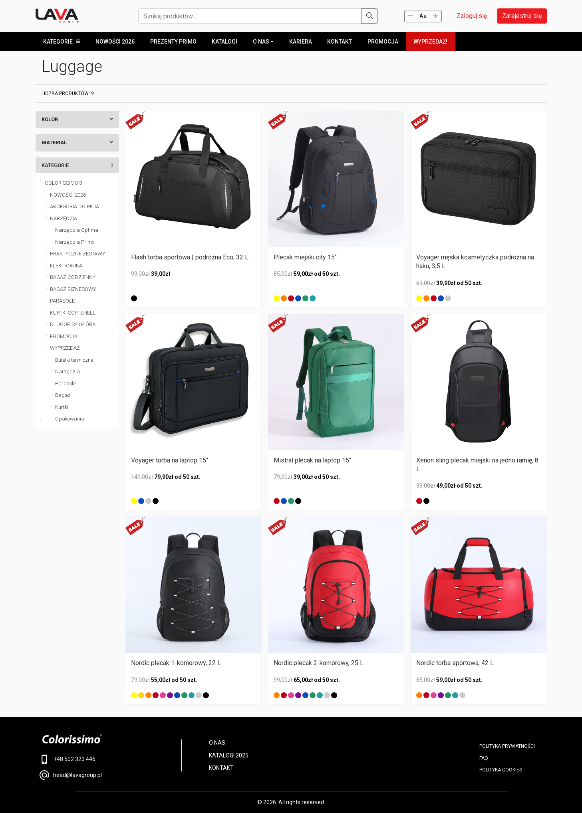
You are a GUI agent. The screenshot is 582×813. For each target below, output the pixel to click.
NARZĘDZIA (63, 218)
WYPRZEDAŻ (65, 348)
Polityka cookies (500, 770)
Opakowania (69, 419)
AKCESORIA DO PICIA (74, 207)
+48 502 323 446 (68, 759)
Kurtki (61, 407)
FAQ (483, 758)
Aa (423, 16)
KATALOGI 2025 (228, 755)
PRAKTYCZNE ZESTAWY (77, 254)
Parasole (65, 384)
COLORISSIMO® (64, 183)
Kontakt (339, 41)
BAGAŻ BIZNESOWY (73, 289)
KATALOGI (224, 41)
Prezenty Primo (173, 41)
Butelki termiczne (74, 360)
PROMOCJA (382, 41)
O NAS (260, 41)
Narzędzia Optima (76, 230)
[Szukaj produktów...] (250, 16)
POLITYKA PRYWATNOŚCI (507, 746)
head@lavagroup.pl (71, 775)
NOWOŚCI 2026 (68, 195)
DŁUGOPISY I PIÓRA (72, 325)
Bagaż (62, 396)
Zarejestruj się (522, 16)
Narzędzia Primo (74, 242)
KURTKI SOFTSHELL (72, 313)
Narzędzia (67, 372)
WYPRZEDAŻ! (430, 41)
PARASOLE (62, 301)
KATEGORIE (61, 41)
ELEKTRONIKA (66, 266)
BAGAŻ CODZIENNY (72, 278)
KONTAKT (221, 768)
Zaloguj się (472, 16)
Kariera (300, 41)
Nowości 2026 (115, 41)
